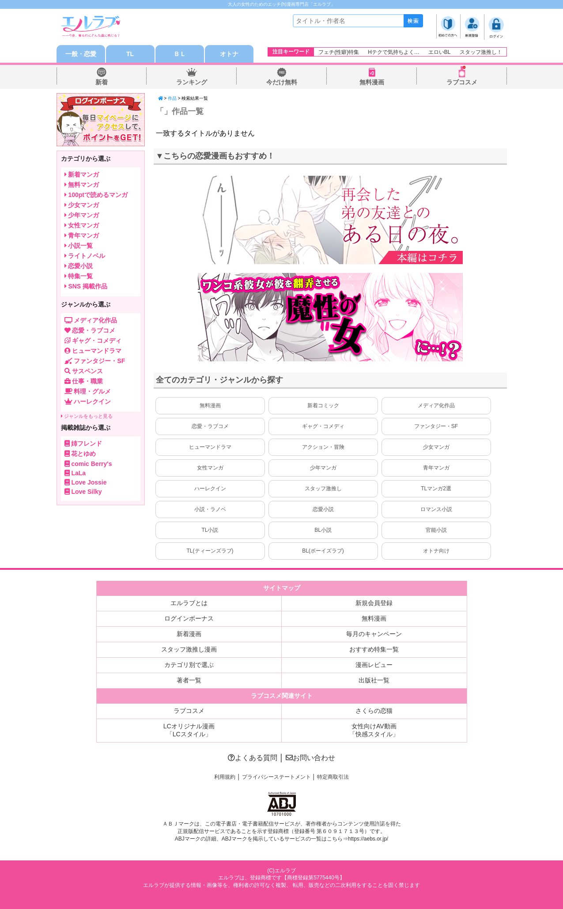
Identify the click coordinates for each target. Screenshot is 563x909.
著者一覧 (189, 680)
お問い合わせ (310, 757)
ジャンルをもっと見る (87, 416)
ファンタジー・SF (436, 426)
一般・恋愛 (80, 53)
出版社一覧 (374, 680)
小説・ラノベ (210, 509)
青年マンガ (436, 468)
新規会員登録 (374, 602)
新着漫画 (189, 633)
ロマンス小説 (436, 509)
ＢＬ (180, 53)
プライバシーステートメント (276, 777)
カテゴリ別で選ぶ (189, 664)
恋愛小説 (323, 509)
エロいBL (439, 52)
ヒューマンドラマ (210, 447)
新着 (101, 82)
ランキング (191, 82)
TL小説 (209, 530)
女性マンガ (210, 468)
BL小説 (323, 530)
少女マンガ (436, 447)
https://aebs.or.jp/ (368, 839)
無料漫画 (371, 82)
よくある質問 (252, 757)
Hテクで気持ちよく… (393, 52)
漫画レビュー (374, 664)
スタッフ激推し (323, 488)
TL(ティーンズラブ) (210, 551)
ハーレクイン (210, 488)
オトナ (229, 53)
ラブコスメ (461, 82)
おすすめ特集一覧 (374, 649)
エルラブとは (189, 602)
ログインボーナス (189, 618)
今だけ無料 (281, 82)
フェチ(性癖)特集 (338, 52)
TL (130, 53)
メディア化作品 (436, 405)
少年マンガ (323, 468)
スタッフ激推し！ (481, 52)
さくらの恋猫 (374, 710)
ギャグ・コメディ (323, 426)
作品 (172, 98)
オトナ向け (436, 551)
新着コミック (323, 405)
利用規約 (224, 777)
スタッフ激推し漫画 (189, 649)
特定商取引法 (333, 777)
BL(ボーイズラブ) (323, 551)
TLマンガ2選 (436, 488)
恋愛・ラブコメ (210, 426)
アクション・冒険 (323, 447)
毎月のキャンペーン (374, 633)
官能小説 (436, 530)
